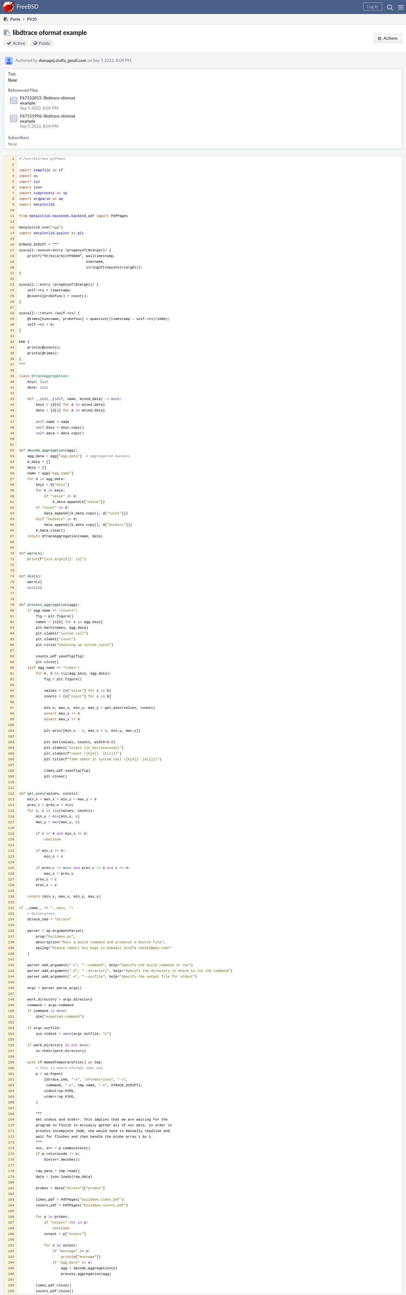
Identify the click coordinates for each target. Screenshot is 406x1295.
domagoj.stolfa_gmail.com (62, 60)
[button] (401, 7)
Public (44, 43)
